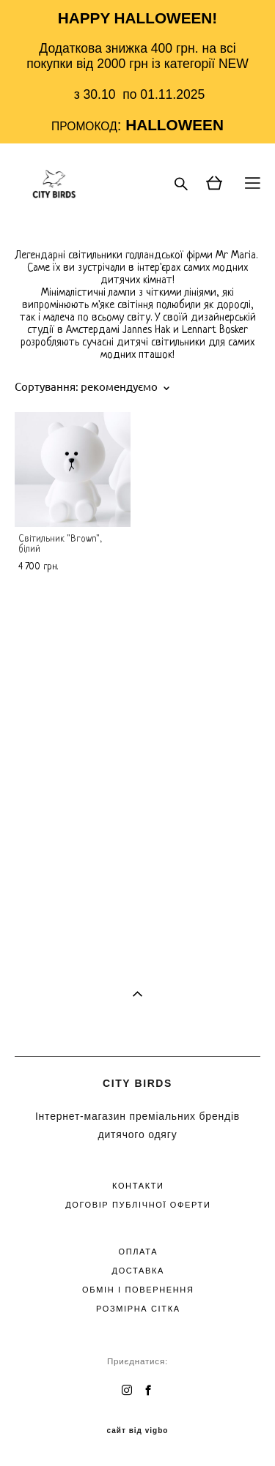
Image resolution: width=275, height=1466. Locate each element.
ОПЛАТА (138, 1251)
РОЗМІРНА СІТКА (138, 1308)
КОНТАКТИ (138, 1185)
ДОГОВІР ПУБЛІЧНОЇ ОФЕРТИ (137, 1204)
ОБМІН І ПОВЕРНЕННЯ (138, 1289)
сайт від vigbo (138, 1431)
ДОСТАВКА (138, 1270)
